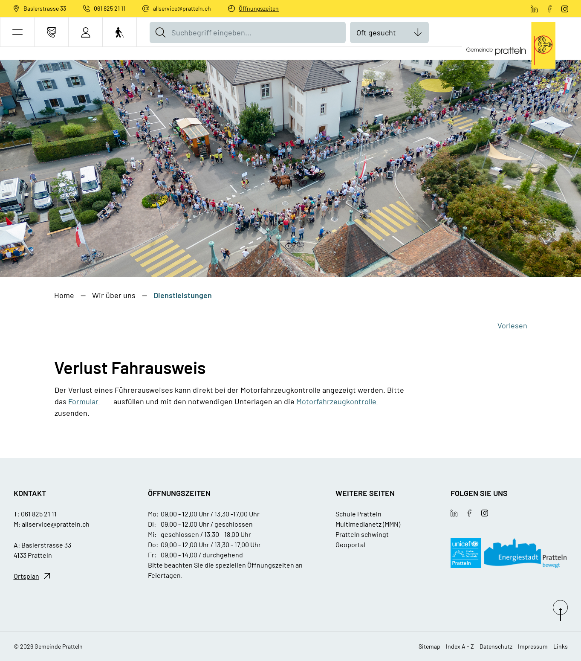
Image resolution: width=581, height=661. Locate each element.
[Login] (85, 32)
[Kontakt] (51, 32)
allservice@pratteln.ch (182, 8)
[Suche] (160, 32)
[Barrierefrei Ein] (119, 32)
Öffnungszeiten (259, 8)
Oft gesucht (376, 32)
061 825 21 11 (109, 8)
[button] (17, 32)
